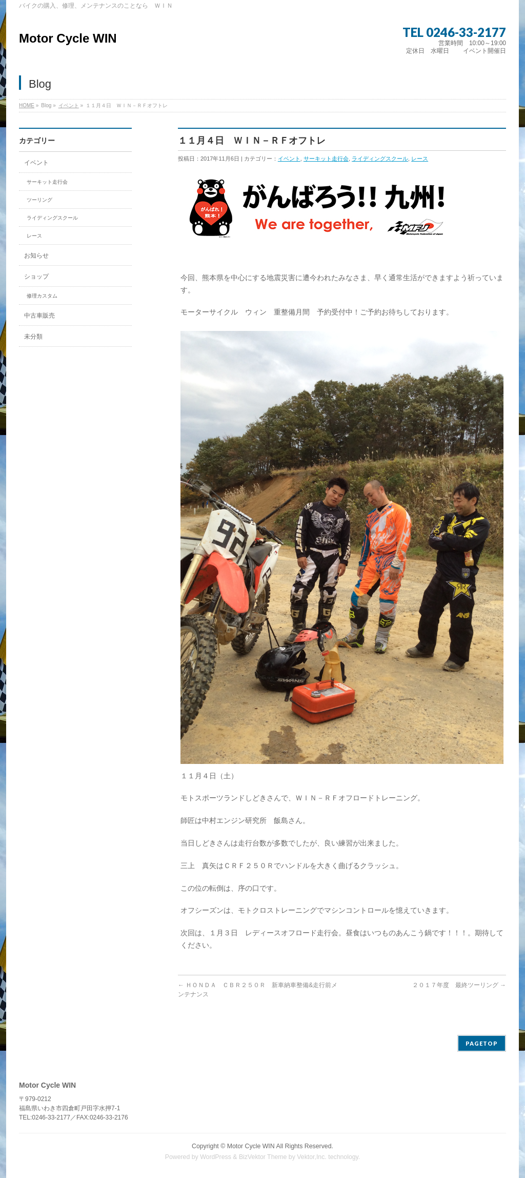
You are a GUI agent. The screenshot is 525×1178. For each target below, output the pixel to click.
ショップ (36, 276)
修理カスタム (42, 296)
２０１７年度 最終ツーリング (459, 985)
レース (419, 158)
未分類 (33, 336)
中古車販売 (39, 315)
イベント (68, 105)
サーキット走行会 (326, 158)
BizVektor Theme (263, 1157)
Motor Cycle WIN (68, 38)
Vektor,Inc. (312, 1157)
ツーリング (39, 200)
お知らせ (36, 255)
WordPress (215, 1157)
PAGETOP (482, 1043)
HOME (26, 105)
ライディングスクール (380, 158)
